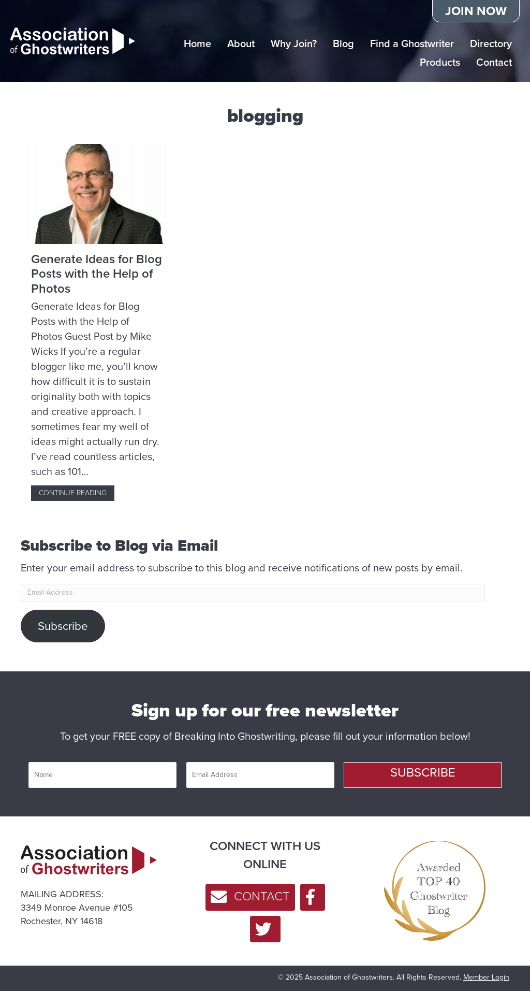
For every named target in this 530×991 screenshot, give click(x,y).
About (241, 43)
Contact (494, 62)
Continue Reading (76, 492)
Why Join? (294, 43)
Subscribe (63, 626)
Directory (491, 43)
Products (440, 62)
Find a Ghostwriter (412, 43)
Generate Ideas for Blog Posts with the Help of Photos (96, 274)
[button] (423, 775)
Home (197, 43)
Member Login (486, 977)
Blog (343, 43)
